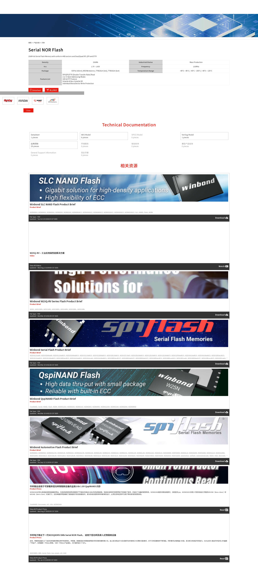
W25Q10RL (81, 309)
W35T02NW (176, 453)
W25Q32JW (106, 455)
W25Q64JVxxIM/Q (191, 355)
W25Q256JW (52, 455)
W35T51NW (34, 455)
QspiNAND (33, 406)
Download (221, 217)
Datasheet (36, 90)
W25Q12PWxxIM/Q (178, 355)
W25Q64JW (88, 455)
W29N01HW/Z (129, 212)
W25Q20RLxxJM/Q (208, 358)
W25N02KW (123, 406)
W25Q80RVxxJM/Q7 (114, 358)
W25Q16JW (123, 455)
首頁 (29, 43)
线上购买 (53, 90)
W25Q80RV (55, 309)
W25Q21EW (176, 455)
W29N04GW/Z (87, 212)
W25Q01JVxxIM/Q (59, 355)
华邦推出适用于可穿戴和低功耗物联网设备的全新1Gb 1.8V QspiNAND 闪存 (65, 486)
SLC (136, 212)
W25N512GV (62, 406)
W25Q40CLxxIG (182, 358)
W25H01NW (193, 453)
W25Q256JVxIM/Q (113, 355)
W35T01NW (202, 453)
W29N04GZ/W (51, 453)
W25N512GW (105, 406)
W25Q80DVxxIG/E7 (128, 358)
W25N (55, 406)
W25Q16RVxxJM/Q (62, 358)
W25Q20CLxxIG (220, 358)
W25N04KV (96, 406)
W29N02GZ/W (79, 453)
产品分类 (37, 43)
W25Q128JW (71, 455)
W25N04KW (132, 406)
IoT (48, 504)
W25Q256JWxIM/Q (137, 355)
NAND (141, 212)
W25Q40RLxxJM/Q (169, 358)
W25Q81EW (140, 455)
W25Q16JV (114, 455)
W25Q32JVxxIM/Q (36, 358)
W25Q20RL (72, 309)
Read (224, 509)
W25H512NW (220, 453)
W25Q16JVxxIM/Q (76, 358)
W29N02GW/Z (108, 212)
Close (226, 57)
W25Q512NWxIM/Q (99, 355)
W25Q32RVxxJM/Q (218, 355)
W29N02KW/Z (119, 212)
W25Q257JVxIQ (125, 355)
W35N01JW (141, 453)
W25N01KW (58, 504)
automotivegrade (202, 455)
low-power (42, 504)
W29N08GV (33, 212)
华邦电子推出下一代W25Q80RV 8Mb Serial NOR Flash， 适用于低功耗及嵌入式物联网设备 (73, 535)
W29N (151, 212)
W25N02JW (89, 453)
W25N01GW (114, 406)
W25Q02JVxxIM (35, 355)
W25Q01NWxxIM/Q (72, 355)
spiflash (192, 455)
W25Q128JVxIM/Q (151, 355)
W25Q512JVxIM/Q (86, 355)
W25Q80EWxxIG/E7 (142, 358)
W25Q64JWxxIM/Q (204, 355)
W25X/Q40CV (149, 455)
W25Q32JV (97, 455)
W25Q (32, 309)
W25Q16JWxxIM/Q (100, 358)
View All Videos (35, 265)
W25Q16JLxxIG (88, 358)
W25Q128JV (61, 455)
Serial (40, 406)
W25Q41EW (159, 455)
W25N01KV (71, 406)
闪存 (43, 43)
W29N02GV (50, 212)
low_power (55, 553)
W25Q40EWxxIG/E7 (194, 358)
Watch (223, 266)
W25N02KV (87, 406)
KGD (216, 455)
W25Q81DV (131, 455)
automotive (185, 455)
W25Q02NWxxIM (46, 355)
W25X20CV (167, 455)
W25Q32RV (38, 309)
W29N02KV (59, 212)
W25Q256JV (43, 455)
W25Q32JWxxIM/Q (49, 358)
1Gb (51, 504)
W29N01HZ (123, 453)
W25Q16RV (47, 309)
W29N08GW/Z (77, 212)
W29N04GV (42, 212)
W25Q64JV (80, 455)
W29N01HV (67, 212)
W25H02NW (167, 453)
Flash (146, 212)
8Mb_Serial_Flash (44, 553)
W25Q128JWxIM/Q (164, 355)
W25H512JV (211, 453)
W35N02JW (98, 453)
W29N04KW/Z (98, 212)
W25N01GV (79, 406)
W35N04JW (61, 453)
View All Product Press (38, 509)
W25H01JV (184, 453)
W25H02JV (158, 453)
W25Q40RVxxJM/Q (155, 358)
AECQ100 (222, 455)
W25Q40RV (64, 309)
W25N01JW (132, 453)
